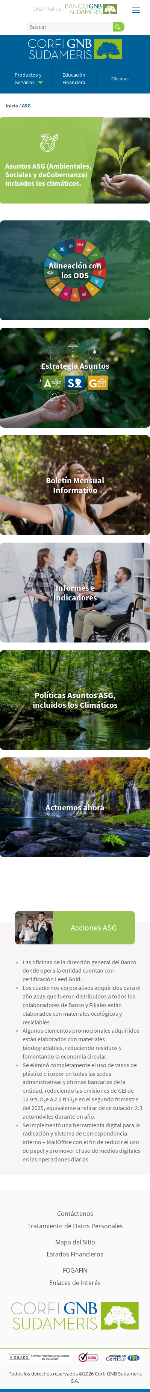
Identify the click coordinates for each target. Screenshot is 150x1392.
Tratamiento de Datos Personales (75, 1226)
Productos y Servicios (29, 78)
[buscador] (118, 27)
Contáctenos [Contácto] (75, 1214)
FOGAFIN (75, 1270)
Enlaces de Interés (75, 1283)
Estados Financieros (75, 1254)
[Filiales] (136, 10)
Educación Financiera (73, 78)
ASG (26, 106)
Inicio (12, 106)
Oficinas (120, 78)
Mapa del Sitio (75, 1242)
